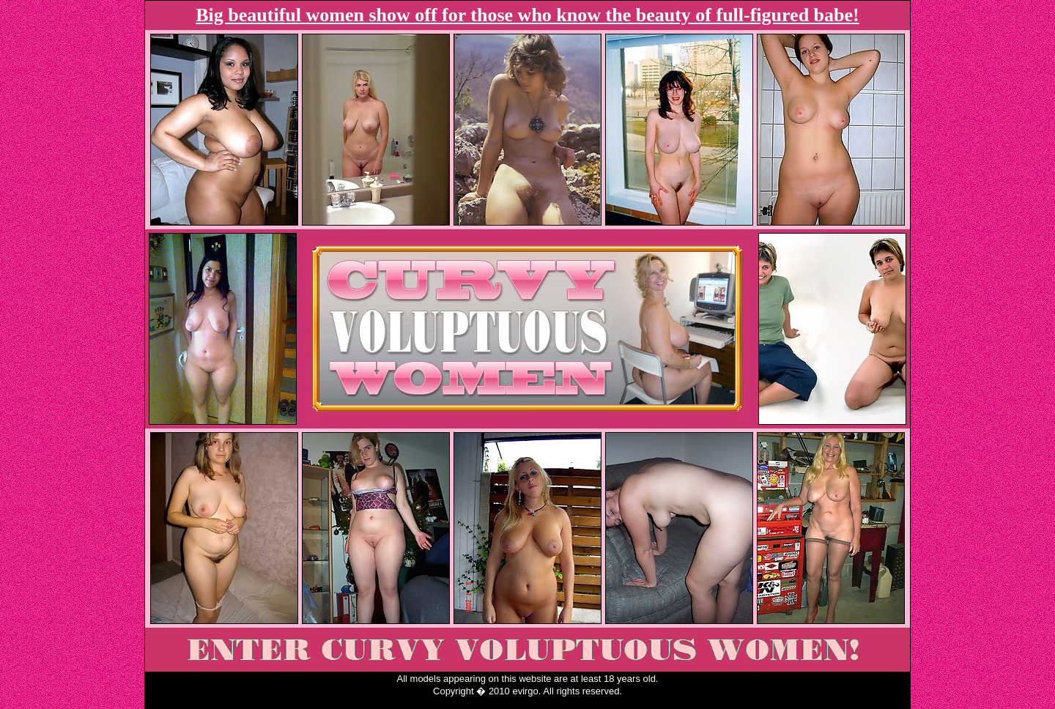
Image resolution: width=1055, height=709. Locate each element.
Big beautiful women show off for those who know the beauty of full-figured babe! (527, 15)
